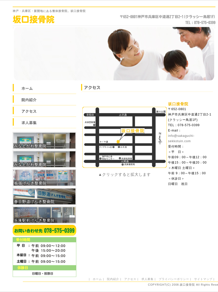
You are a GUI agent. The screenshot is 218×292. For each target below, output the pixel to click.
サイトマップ (203, 279)
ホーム (97, 279)
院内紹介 (113, 279)
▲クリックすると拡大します (124, 174)
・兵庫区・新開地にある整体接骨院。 (49, 10)
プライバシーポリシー (174, 279)
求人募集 (147, 279)
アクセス (130, 279)
